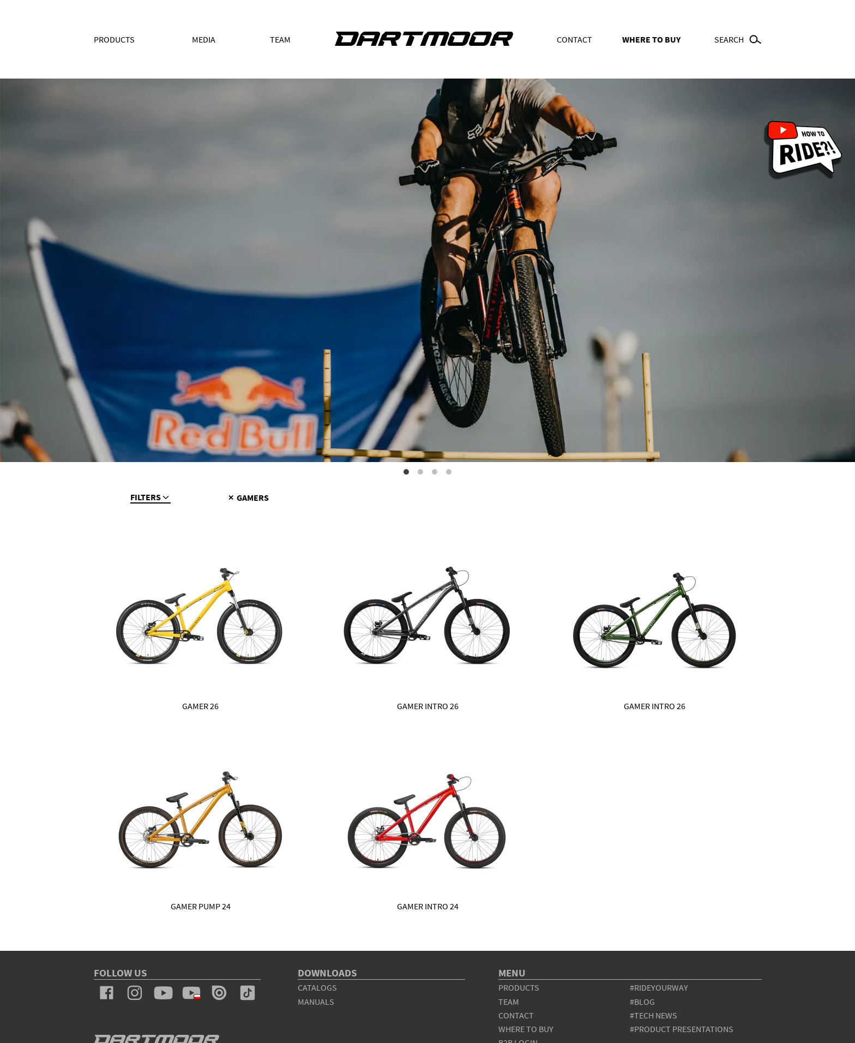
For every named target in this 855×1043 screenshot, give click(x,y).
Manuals (316, 1001)
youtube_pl (191, 993)
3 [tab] (434, 471)
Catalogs (317, 987)
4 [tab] (448, 471)
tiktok (247, 993)
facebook (107, 993)
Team (280, 39)
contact (516, 1015)
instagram (135, 993)
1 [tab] (406, 471)
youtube (163, 993)
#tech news (653, 1015)
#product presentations (681, 1028)
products (518, 987)
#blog (642, 1001)
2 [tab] (420, 471)
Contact (574, 39)
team (508, 1001)
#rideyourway (659, 987)
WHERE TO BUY (651, 39)
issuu (219, 993)
